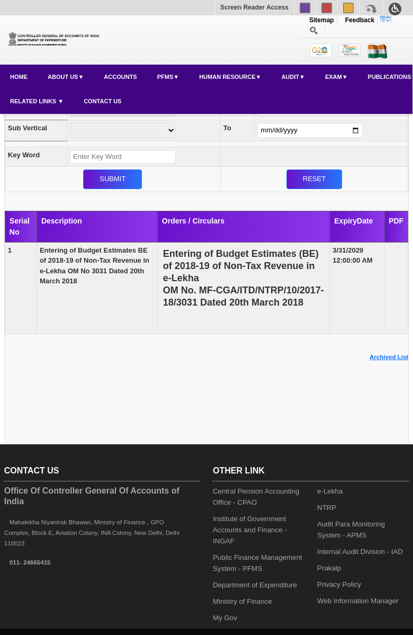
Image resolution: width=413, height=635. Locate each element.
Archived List (389, 357)
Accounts (120, 77)
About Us (63, 77)
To (227, 128)
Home (19, 77)
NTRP (326, 508)
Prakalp (329, 568)
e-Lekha (330, 491)
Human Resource (227, 77)
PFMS (165, 77)
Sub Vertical (27, 128)
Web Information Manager (358, 601)
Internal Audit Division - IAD (360, 552)
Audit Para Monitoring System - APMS (351, 529)
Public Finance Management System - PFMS (257, 563)
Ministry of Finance (242, 601)
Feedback (358, 20)
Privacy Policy (339, 584)
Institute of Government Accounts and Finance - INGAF (250, 530)
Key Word (24, 155)
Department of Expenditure (255, 585)
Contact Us (102, 101)
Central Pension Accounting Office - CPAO (256, 496)
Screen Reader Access (254, 7)
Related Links (34, 101)
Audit (290, 77)
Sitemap (321, 20)
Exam (333, 77)
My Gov (225, 618)
